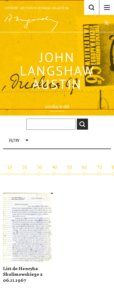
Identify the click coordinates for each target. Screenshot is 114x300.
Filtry (14, 140)
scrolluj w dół (57, 106)
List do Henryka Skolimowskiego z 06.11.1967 (22, 274)
